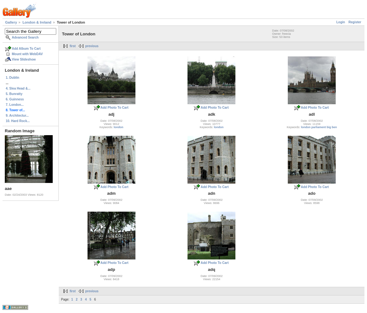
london (118, 127)
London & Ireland (36, 22)
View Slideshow (24, 59)
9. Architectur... (17, 115)
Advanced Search (25, 37)
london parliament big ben (319, 127)
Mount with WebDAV (27, 54)
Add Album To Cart (26, 48)
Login (340, 22)
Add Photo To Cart (115, 107)
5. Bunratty (14, 94)
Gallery (11, 22)
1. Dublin (12, 77)
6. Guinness (15, 99)
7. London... (15, 104)
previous (92, 46)
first (73, 46)
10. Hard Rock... (18, 121)
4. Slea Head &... (18, 88)
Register (354, 22)
